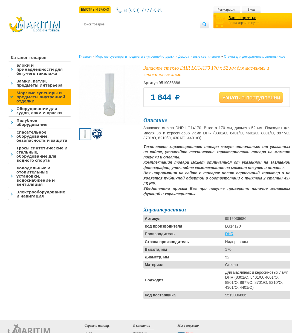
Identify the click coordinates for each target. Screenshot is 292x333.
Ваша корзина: (242, 17)
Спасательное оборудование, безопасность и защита (41, 136)
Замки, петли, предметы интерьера (39, 83)
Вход (251, 9)
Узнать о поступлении (251, 97)
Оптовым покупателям (182, 33)
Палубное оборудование (31, 122)
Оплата (127, 33)
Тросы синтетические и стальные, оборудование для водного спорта (42, 154)
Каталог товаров (29, 57)
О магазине (147, 33)
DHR (229, 234)
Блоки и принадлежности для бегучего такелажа (39, 69)
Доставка (109, 33)
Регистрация (227, 9)
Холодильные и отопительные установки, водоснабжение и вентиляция (35, 176)
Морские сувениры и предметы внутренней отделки (40, 97)
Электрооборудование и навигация (40, 194)
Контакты (88, 33)
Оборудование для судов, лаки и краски (39, 110)
